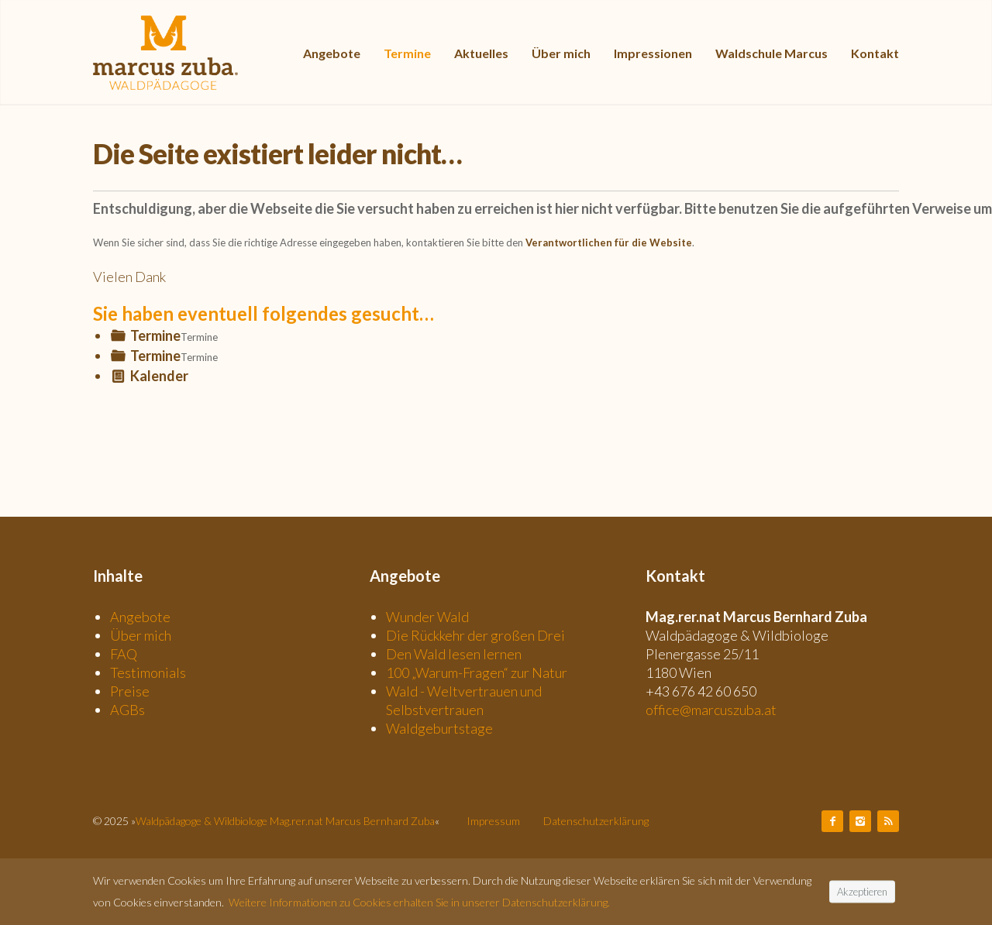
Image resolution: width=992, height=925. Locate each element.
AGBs (127, 709)
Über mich (140, 635)
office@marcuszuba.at (711, 709)
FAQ (123, 653)
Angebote (140, 616)
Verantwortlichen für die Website (608, 242)
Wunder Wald (427, 616)
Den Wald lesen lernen (454, 653)
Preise (130, 691)
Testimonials (148, 672)
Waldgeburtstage (439, 728)
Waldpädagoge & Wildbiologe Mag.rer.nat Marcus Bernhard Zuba (285, 820)
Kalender (159, 375)
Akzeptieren (862, 891)
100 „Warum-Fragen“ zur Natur (476, 672)
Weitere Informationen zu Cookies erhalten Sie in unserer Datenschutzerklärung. (419, 902)
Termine (155, 335)
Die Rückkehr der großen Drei (475, 635)
